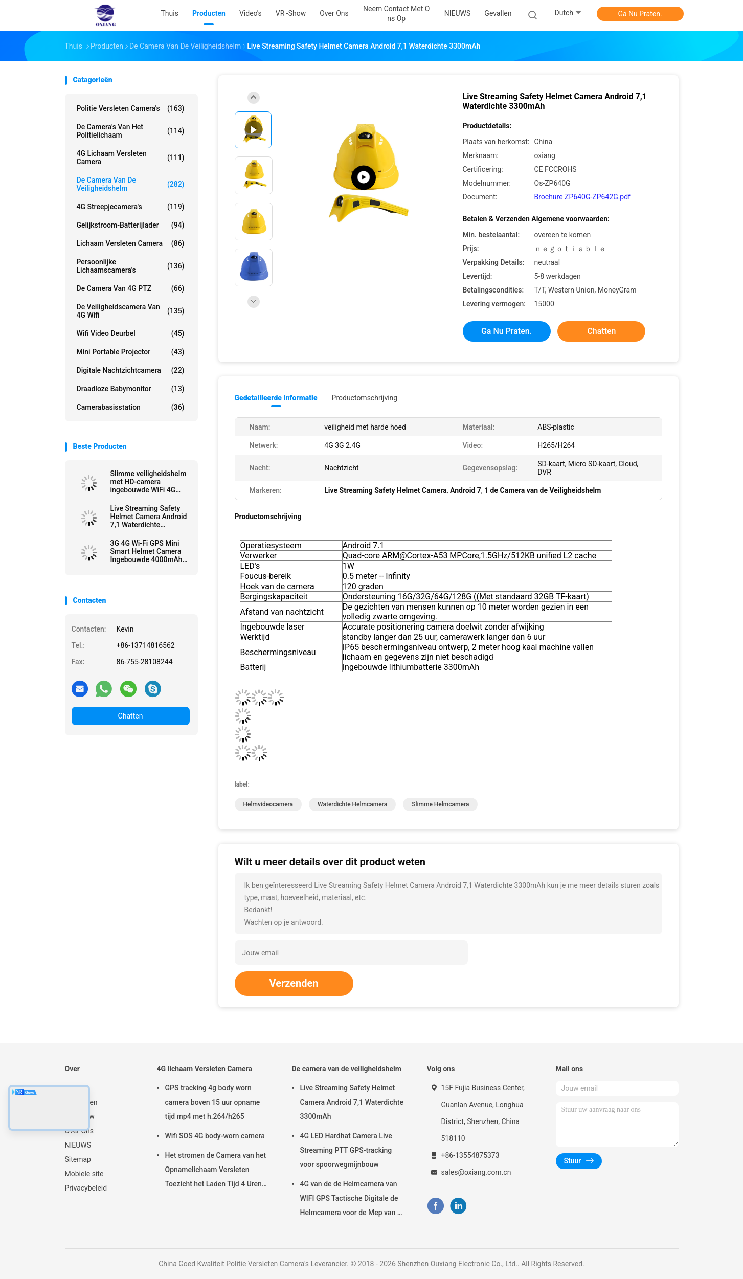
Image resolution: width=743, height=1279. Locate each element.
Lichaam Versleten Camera (131, 243)
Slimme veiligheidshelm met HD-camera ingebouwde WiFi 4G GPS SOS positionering (148, 481)
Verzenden (294, 983)
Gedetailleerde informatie (276, 398)
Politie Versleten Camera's (131, 108)
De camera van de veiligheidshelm (131, 184)
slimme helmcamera (440, 804)
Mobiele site (84, 1174)
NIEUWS (78, 1145)
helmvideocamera (268, 804)
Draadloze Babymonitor (131, 389)
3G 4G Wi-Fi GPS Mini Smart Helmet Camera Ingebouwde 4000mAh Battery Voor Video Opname (146, 551)
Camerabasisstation (131, 407)
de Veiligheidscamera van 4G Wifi (131, 311)
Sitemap (78, 1159)
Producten (81, 1102)
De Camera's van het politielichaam (131, 131)
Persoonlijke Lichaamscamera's (131, 266)
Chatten (130, 716)
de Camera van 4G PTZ (131, 288)
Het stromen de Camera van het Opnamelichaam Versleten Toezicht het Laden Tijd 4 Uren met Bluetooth (215, 1171)
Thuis (73, 1088)
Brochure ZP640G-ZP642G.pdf (582, 197)
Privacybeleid (86, 1188)
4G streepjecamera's (131, 206)
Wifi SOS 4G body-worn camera (215, 1136)
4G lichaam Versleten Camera (131, 157)
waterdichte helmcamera (352, 804)
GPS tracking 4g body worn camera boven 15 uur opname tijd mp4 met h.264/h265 (212, 1102)
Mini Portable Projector (131, 352)
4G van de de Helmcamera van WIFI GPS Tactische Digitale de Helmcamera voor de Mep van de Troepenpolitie (353, 1200)
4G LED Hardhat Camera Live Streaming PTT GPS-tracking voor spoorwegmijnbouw (346, 1150)
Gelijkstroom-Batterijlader (131, 225)
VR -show (80, 1116)
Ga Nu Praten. (640, 14)
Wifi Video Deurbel (131, 333)
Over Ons (79, 1131)
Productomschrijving (365, 398)
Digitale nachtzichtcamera (131, 370)
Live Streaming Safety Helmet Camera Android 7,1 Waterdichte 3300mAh (148, 516)
